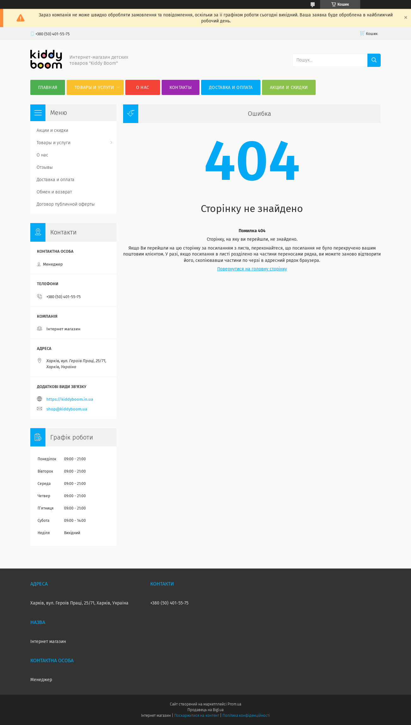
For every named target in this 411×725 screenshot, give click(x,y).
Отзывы (45, 167)
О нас (142, 87)
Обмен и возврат (54, 192)
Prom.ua (234, 704)
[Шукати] (374, 60)
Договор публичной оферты (66, 204)
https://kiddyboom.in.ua (69, 399)
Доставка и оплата (231, 87)
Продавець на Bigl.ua (205, 710)
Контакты (181, 87)
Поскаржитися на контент (196, 715)
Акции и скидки (289, 87)
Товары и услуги (94, 87)
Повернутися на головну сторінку (252, 269)
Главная (47, 87)
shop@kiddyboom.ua (66, 409)
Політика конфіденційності (246, 715)
